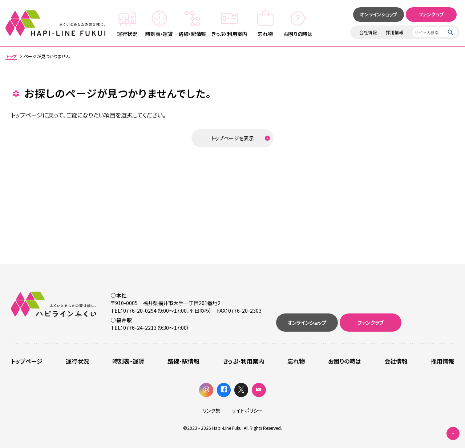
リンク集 (211, 410)
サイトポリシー (247, 410)
